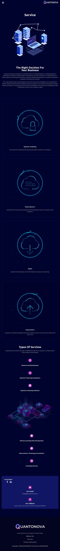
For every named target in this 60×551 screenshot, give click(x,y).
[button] (3, 2)
